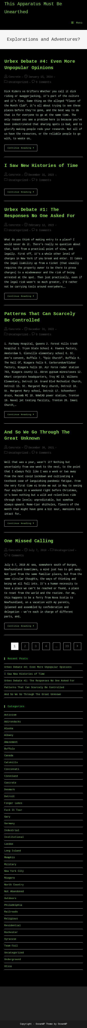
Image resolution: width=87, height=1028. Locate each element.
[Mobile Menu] (77, 23)
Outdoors (10, 898)
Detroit (9, 796)
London (8, 844)
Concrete (15, 76)
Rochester (11, 932)
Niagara (9, 877)
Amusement (11, 742)
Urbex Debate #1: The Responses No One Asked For (39, 680)
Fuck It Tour (13, 810)
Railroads (11, 911)
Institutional (14, 837)
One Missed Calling (28, 541)
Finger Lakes (13, 803)
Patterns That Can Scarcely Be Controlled (34, 687)
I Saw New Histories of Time (41, 165)
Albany (8, 735)
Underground (12, 959)
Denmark (9, 789)
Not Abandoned (14, 891)
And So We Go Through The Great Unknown (32, 694)
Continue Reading (22, 148)
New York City (14, 871)
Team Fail (11, 945)
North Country (14, 884)
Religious (11, 918)
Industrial (11, 830)
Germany (9, 823)
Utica (8, 966)
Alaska (8, 728)
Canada (8, 755)
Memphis (9, 857)
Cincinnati (11, 769)
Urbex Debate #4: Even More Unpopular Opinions (38, 667)
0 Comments (43, 82)
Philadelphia (13, 905)
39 (67, 646)
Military (10, 864)
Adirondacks (12, 721)
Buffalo (9, 748)
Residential (12, 925)
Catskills (11, 762)
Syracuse (10, 939)
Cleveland (11, 776)
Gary (7, 816)
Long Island (12, 850)
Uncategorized (18, 82)
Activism (10, 714)
